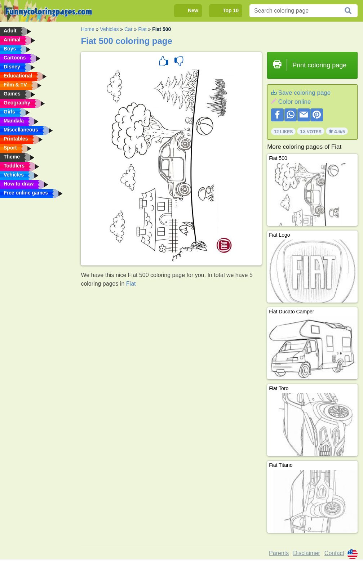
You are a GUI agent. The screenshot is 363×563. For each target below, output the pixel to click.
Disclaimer (306, 553)
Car (128, 29)
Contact (334, 553)
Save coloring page (304, 92)
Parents (279, 553)
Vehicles (109, 29)
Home (87, 29)
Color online (294, 101)
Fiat (142, 29)
